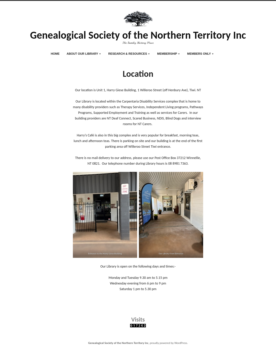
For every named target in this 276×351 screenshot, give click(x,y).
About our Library (82, 53)
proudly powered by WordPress (168, 343)
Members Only (199, 53)
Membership (167, 53)
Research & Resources (127, 53)
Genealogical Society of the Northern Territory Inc (138, 35)
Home (55, 53)
